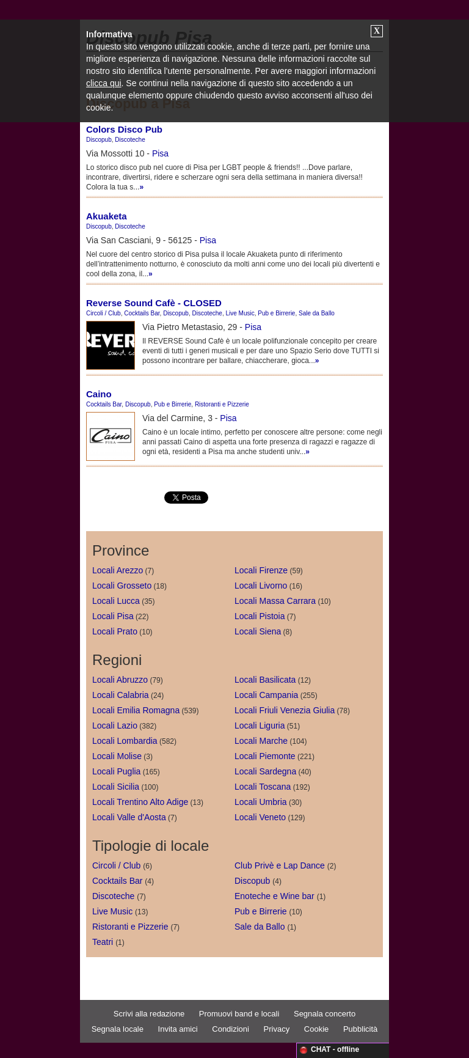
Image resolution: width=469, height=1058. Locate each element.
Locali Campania (266, 695)
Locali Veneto (260, 817)
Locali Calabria (120, 695)
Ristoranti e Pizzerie (222, 404)
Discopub (99, 139)
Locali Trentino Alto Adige (140, 802)
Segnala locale (118, 1029)
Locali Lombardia (125, 741)
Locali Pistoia (259, 616)
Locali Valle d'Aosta (129, 817)
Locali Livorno (260, 585)
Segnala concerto (324, 1013)
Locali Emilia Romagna (136, 710)
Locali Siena (257, 631)
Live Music (239, 313)
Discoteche (130, 139)
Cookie (316, 1029)
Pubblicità (360, 1029)
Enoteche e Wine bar (274, 896)
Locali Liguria (259, 725)
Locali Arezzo (117, 570)
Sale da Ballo (317, 313)
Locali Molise (117, 756)
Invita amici (178, 1029)
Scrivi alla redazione (149, 1013)
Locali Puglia (116, 771)
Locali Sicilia (115, 787)
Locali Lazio (114, 725)
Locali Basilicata (265, 680)
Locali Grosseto (121, 585)
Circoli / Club (103, 313)
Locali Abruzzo (120, 680)
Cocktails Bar (141, 313)
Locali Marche (261, 741)
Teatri (102, 942)
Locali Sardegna (265, 771)
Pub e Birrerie (276, 313)
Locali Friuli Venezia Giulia (284, 710)
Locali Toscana (262, 787)
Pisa (160, 153)
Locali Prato (114, 631)
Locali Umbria (260, 802)
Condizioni (230, 1029)
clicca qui (104, 83)
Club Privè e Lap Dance (279, 865)
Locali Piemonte (265, 756)
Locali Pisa (113, 616)
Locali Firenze (261, 570)
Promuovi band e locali (239, 1013)
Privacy (277, 1029)
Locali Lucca (116, 601)
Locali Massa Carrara (275, 601)
